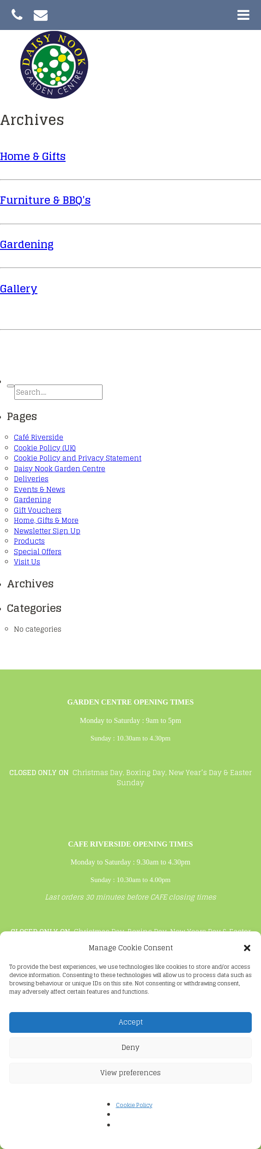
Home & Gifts (33, 156)
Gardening (27, 244)
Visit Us (27, 562)
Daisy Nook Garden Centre (59, 468)
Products (29, 541)
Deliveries (31, 479)
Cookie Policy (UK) (45, 448)
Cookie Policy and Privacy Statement (77, 458)
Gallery (18, 288)
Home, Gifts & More (46, 520)
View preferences (130, 1072)
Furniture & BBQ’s (45, 199)
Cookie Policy (134, 1105)
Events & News (39, 489)
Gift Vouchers (37, 510)
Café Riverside (38, 437)
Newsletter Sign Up (47, 531)
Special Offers (37, 551)
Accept (131, 1022)
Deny (130, 1047)
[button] (247, 948)
